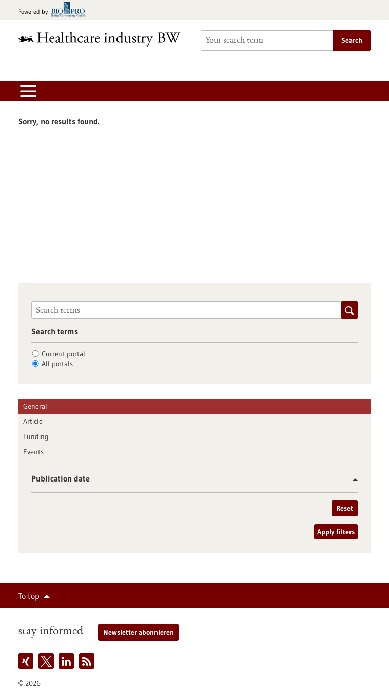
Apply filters (336, 531)
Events (33, 451)
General (35, 406)
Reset (344, 508)
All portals (57, 363)
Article (33, 421)
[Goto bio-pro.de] (54, 10)
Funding (36, 436)
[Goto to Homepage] (103, 39)
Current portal (63, 353)
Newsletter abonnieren (138, 632)
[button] (351, 479)
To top (29, 596)
